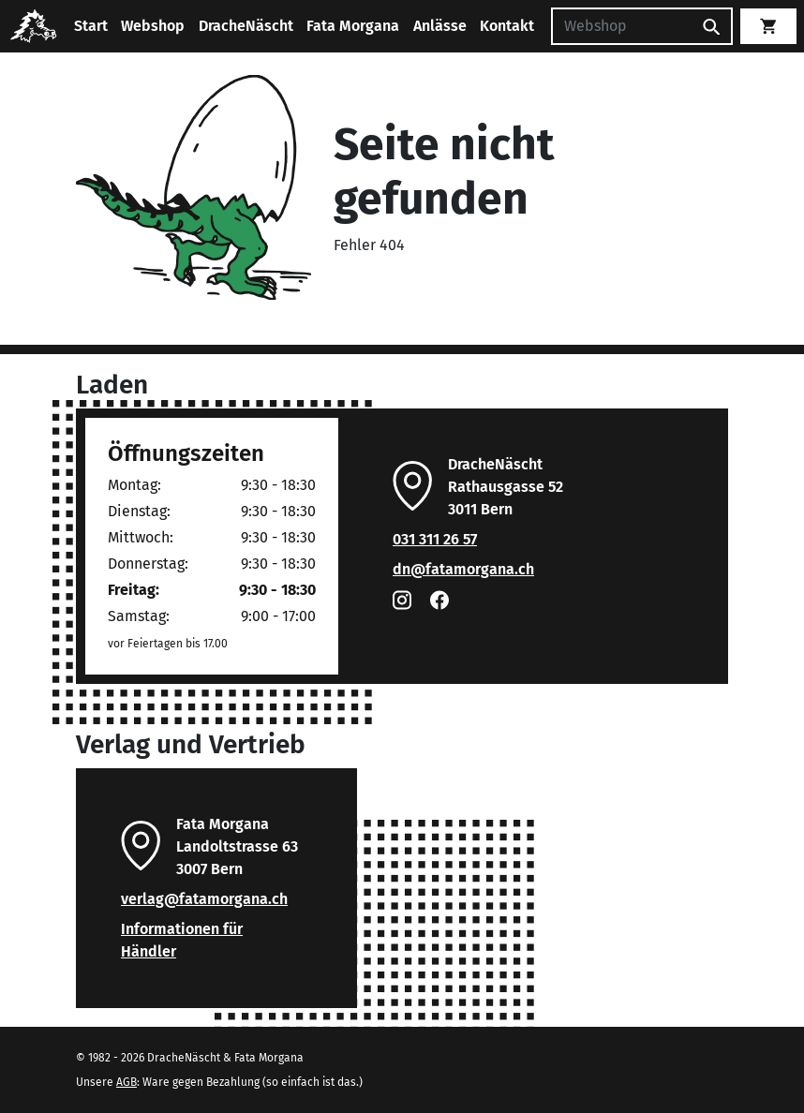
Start (91, 26)
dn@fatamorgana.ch (463, 569)
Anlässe (440, 26)
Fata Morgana (352, 26)
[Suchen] (621, 26)
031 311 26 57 (435, 539)
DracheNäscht (246, 26)
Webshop (153, 26)
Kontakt (507, 26)
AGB (126, 1082)
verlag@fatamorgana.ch (204, 899)
